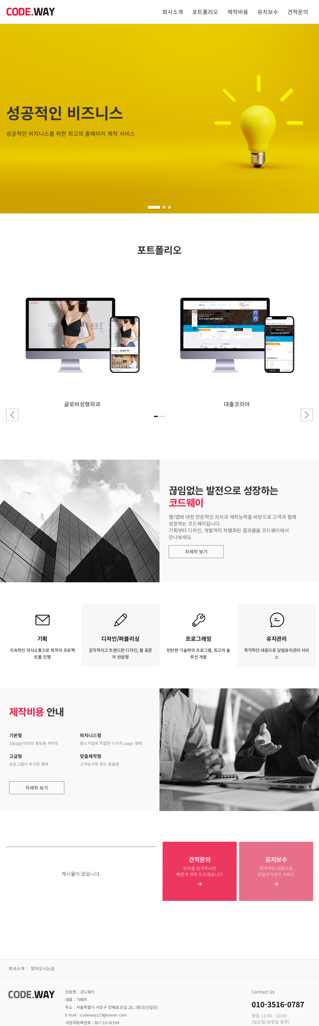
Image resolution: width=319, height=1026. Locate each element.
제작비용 (237, 12)
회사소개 (172, 12)
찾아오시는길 (42, 968)
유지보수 (267, 12)
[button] (154, 207)
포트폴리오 (205, 12)
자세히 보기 (199, 552)
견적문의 (297, 12)
